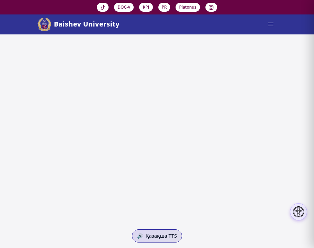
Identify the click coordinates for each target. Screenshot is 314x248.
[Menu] (271, 24)
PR (164, 7)
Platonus (187, 7)
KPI (146, 7)
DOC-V (123, 7)
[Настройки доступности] (298, 211)
